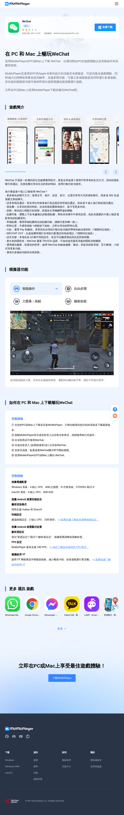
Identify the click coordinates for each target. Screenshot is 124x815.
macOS (8, 773)
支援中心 (66, 766)
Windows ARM (12, 766)
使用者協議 (96, 766)
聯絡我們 (66, 760)
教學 (35, 766)
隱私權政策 (96, 760)
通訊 (26, 26)
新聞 (35, 760)
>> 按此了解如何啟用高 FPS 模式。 (69, 547)
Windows (9, 760)
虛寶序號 (37, 779)
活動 (35, 773)
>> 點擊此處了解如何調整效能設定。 (78, 519)
